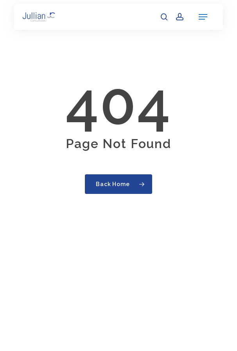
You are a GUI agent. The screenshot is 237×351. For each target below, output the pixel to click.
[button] (203, 17)
